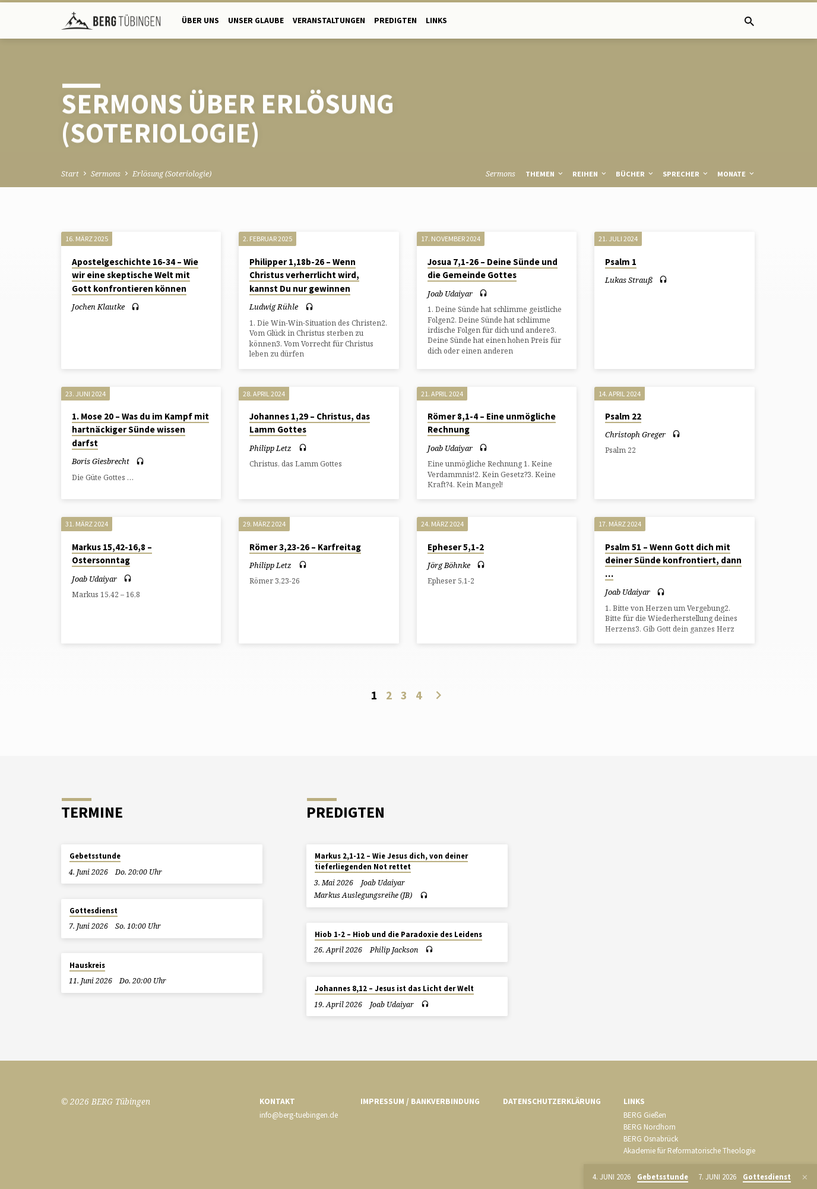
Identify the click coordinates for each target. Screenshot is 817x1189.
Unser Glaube (256, 20)
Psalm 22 (623, 416)
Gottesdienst (93, 911)
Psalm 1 (620, 261)
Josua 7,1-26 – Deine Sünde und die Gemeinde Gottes (493, 268)
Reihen (590, 173)
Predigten (395, 20)
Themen (545, 173)
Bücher (635, 173)
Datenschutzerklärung (552, 1101)
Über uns (200, 20)
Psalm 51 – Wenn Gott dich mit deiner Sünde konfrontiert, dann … (673, 560)
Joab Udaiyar (450, 293)
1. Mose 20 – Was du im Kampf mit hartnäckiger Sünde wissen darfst (140, 430)
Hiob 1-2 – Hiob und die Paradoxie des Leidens (398, 934)
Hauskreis (87, 965)
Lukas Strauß (629, 280)
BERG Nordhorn (649, 1127)
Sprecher (686, 173)
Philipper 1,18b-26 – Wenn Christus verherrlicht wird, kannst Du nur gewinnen (304, 275)
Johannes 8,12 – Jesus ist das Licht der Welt (394, 988)
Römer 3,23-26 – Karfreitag (305, 547)
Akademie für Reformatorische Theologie (689, 1151)
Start (70, 174)
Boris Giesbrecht (100, 461)
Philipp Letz (270, 448)
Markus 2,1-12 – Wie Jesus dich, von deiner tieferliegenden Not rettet (391, 861)
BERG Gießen (644, 1115)
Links (436, 20)
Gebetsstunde (95, 856)
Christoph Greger (635, 434)
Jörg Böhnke (449, 565)
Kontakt (277, 1101)
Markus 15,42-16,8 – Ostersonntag (112, 553)
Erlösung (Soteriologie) (171, 174)
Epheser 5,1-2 (456, 547)
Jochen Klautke (98, 306)
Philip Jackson (394, 950)
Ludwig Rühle (273, 306)
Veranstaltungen (329, 20)
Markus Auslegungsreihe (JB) (363, 895)
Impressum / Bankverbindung (420, 1101)
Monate (736, 173)
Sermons (106, 174)
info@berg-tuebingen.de (298, 1115)
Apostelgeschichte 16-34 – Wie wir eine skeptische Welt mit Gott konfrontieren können (135, 275)
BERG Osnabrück (650, 1139)
